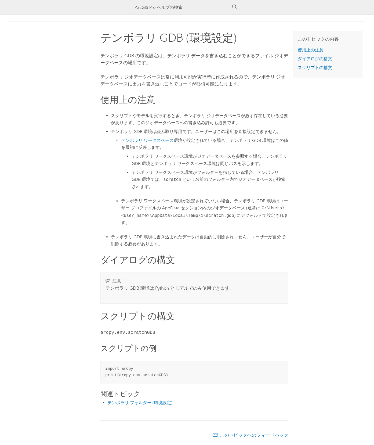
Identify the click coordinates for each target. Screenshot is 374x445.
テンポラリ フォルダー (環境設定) (139, 402)
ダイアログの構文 (315, 58)
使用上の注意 (311, 49)
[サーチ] (235, 7)
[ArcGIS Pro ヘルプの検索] (181, 7)
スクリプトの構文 (315, 67)
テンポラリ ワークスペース (147, 140)
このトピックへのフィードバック (254, 434)
